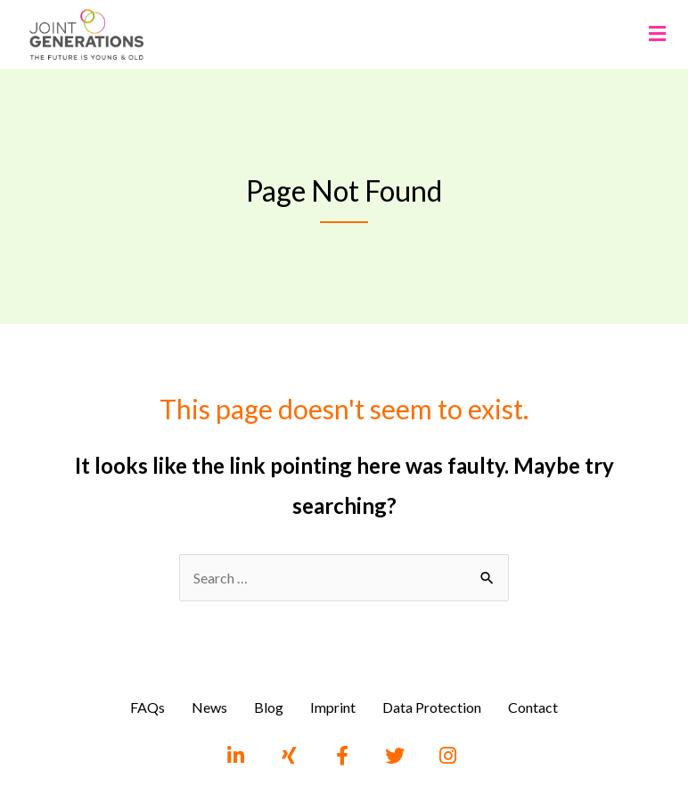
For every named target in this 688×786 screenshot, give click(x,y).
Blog (268, 707)
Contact (533, 707)
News (209, 707)
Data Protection (431, 707)
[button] (657, 34)
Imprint (333, 707)
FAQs (147, 707)
